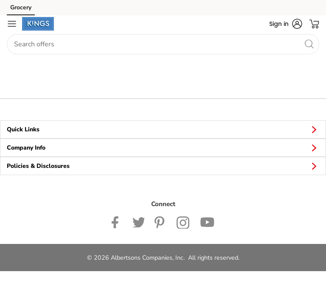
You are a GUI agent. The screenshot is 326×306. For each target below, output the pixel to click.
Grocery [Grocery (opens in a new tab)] (20, 7)
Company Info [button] (163, 147)
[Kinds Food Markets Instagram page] (183, 221)
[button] (286, 24)
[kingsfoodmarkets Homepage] (38, 24)
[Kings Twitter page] (138, 221)
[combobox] (163, 44)
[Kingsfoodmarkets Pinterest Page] (160, 221)
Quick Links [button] (163, 129)
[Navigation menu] (11, 23)
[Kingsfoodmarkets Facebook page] (116, 221)
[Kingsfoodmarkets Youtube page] (207, 221)
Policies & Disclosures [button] (163, 166)
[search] (309, 44)
